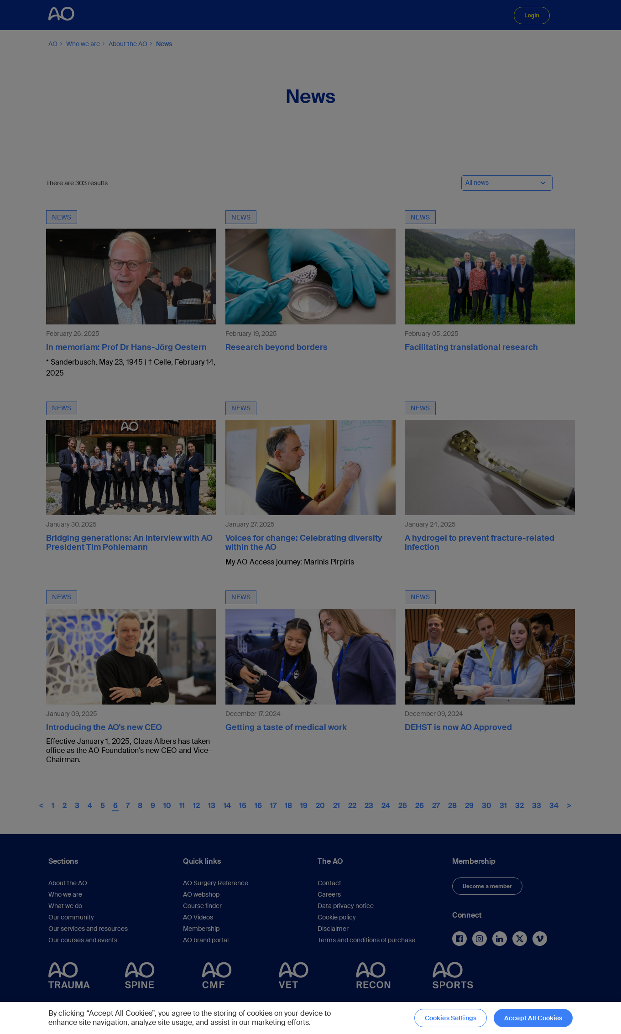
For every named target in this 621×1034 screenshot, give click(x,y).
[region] (310, 1018)
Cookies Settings (450, 1018)
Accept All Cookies (533, 1018)
